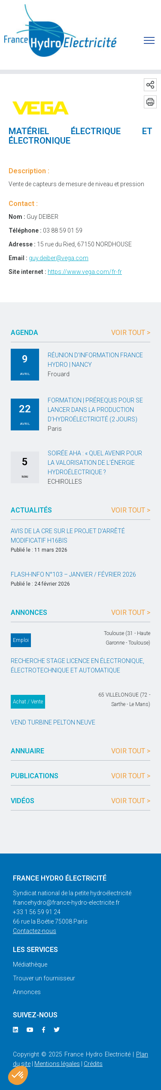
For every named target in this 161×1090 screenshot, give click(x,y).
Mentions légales (57, 1063)
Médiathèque (30, 964)
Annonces (27, 992)
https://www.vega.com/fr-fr (85, 271)
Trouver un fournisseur (44, 978)
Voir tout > (130, 333)
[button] (18, 1075)
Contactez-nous (34, 930)
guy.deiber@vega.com (58, 258)
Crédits (93, 1063)
